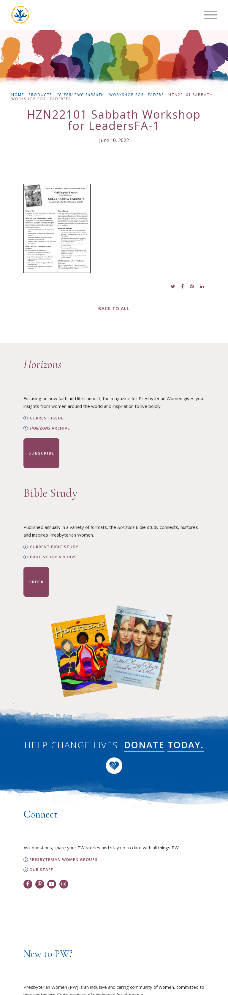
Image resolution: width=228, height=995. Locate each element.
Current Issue (47, 418)
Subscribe (41, 453)
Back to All (113, 308)
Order (36, 581)
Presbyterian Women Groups (63, 860)
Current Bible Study (54, 547)
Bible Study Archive (53, 557)
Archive (50, 428)
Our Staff (41, 870)
